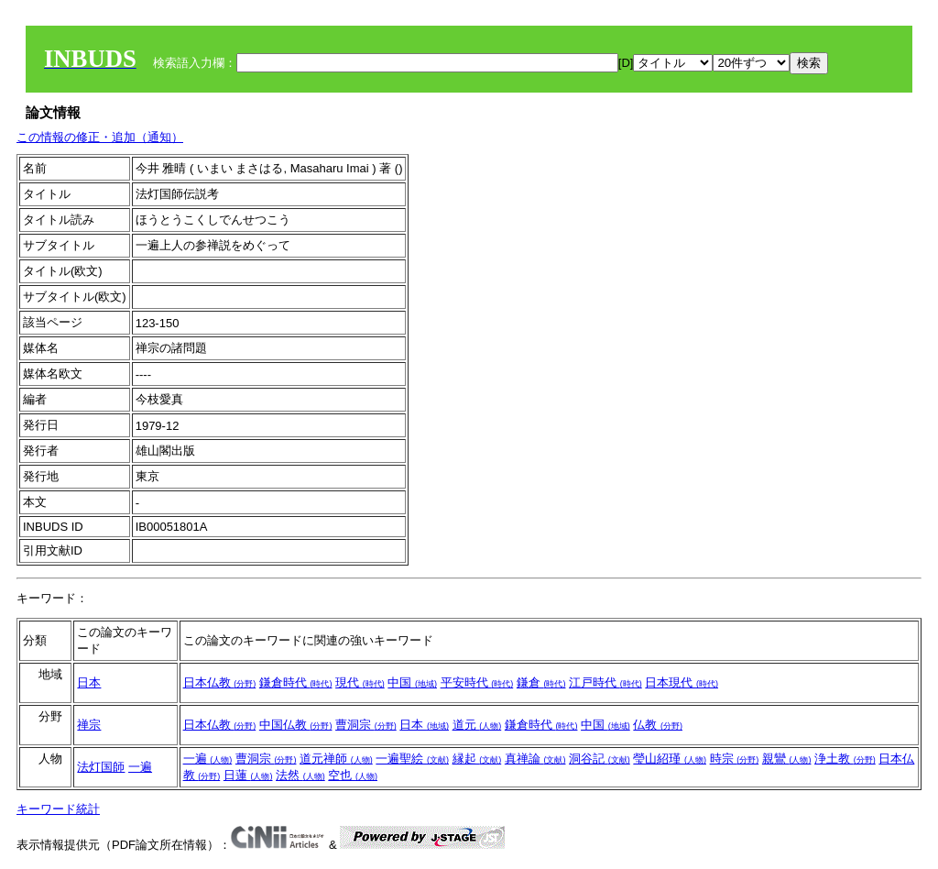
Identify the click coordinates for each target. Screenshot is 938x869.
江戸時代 (605, 682)
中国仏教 (296, 725)
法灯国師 (101, 767)
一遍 (140, 767)
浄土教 (845, 758)
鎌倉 (541, 682)
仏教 (657, 725)
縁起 (477, 758)
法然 (300, 775)
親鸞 (787, 758)
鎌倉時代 (296, 682)
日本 (89, 682)
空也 (352, 775)
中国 (412, 682)
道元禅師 (336, 758)
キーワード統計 (58, 809)
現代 (360, 682)
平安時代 (477, 682)
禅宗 (89, 725)
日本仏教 (219, 682)
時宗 (734, 758)
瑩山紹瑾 (669, 758)
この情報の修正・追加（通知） (99, 137)
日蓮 (248, 775)
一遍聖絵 (412, 758)
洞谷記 (599, 758)
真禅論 (535, 758)
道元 (477, 725)
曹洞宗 (366, 725)
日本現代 (681, 682)
